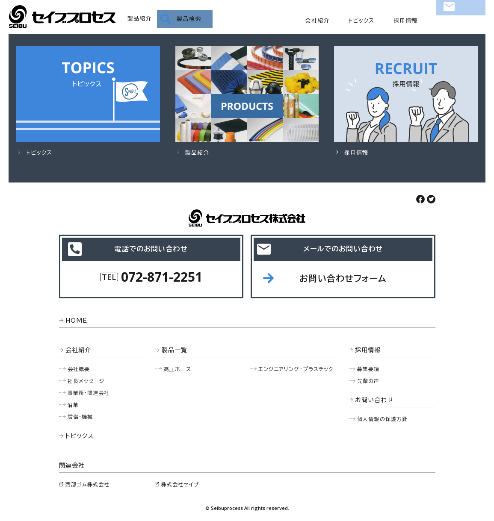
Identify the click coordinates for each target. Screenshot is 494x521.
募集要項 (368, 368)
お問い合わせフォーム (342, 278)
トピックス (361, 21)
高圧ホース (178, 368)
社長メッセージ (86, 380)
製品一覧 (175, 350)
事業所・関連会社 (89, 392)
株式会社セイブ (180, 484)
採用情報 (405, 21)
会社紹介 (317, 21)
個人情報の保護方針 (382, 418)
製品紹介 (139, 18)
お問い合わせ (461, 19)
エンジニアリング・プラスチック (296, 368)
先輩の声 (368, 380)
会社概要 (79, 368)
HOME (76, 321)
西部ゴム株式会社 (87, 484)
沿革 (73, 404)
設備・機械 (80, 416)
